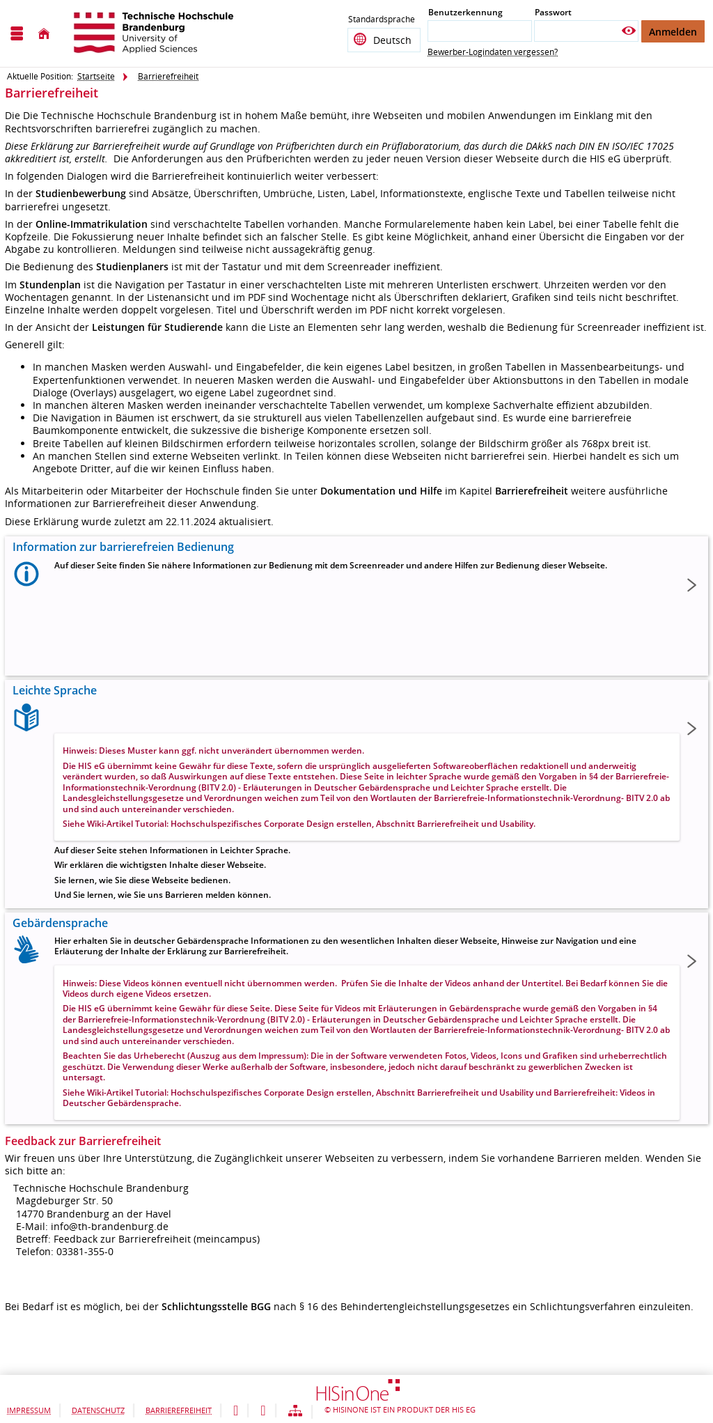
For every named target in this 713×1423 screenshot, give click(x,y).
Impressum (29, 1410)
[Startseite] (43, 34)
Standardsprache (381, 20)
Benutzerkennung (465, 12)
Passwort (553, 12)
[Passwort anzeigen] (629, 31)
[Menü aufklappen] (16, 34)
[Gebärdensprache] (262, 1411)
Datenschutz (98, 1410)
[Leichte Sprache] (235, 1411)
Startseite (96, 76)
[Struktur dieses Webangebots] (295, 1411)
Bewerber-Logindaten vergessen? (493, 52)
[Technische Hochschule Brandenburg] (155, 33)
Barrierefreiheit (168, 76)
